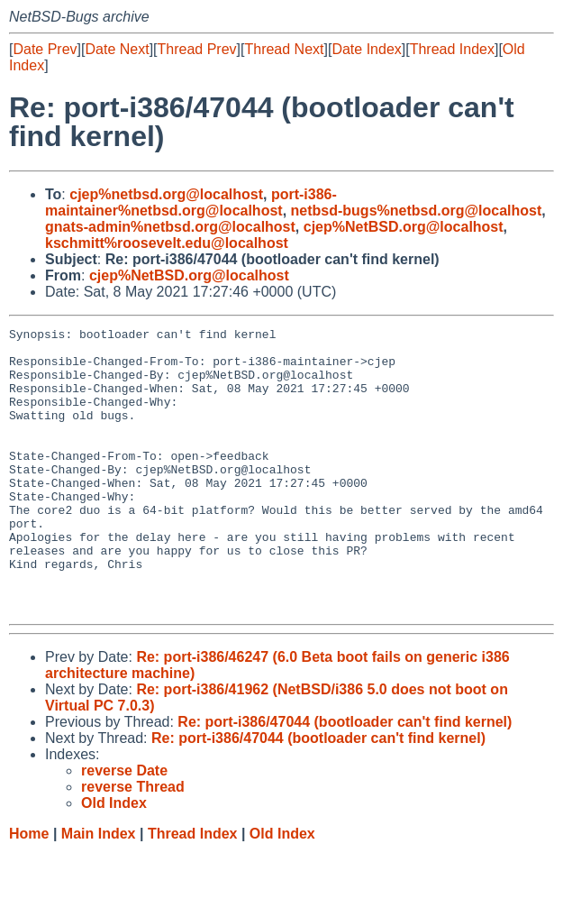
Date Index (366, 49)
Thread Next (283, 49)
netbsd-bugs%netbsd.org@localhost (416, 210)
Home (29, 890)
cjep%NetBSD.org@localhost (404, 226)
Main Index (98, 890)
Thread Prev (197, 49)
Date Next (117, 49)
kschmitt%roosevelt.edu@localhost (166, 243)
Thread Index (452, 49)
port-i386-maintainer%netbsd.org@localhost (191, 202)
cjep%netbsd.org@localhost (166, 194)
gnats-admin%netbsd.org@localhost (170, 226)
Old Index (282, 890)
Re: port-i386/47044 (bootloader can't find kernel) (344, 778)
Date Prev (45, 49)
